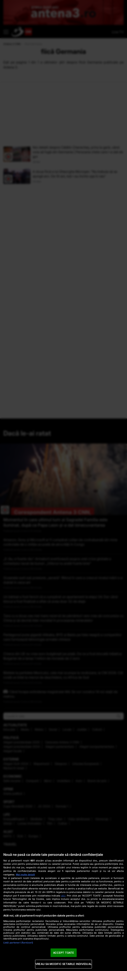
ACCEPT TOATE (63, 952)
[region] (63, 909)
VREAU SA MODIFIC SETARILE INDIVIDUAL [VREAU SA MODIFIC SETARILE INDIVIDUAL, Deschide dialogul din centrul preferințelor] (63, 964)
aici (63, 895)
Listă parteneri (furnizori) (18, 942)
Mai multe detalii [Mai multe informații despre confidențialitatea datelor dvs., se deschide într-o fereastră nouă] (25, 874)
